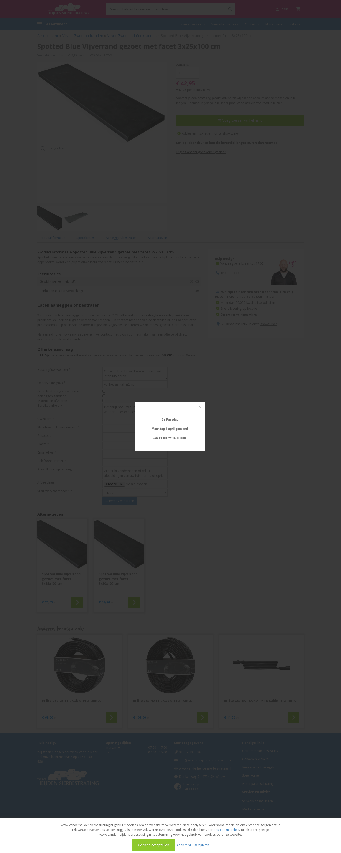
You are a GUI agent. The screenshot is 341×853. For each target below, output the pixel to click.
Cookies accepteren (153, 845)
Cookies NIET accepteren (193, 845)
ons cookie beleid (226, 830)
